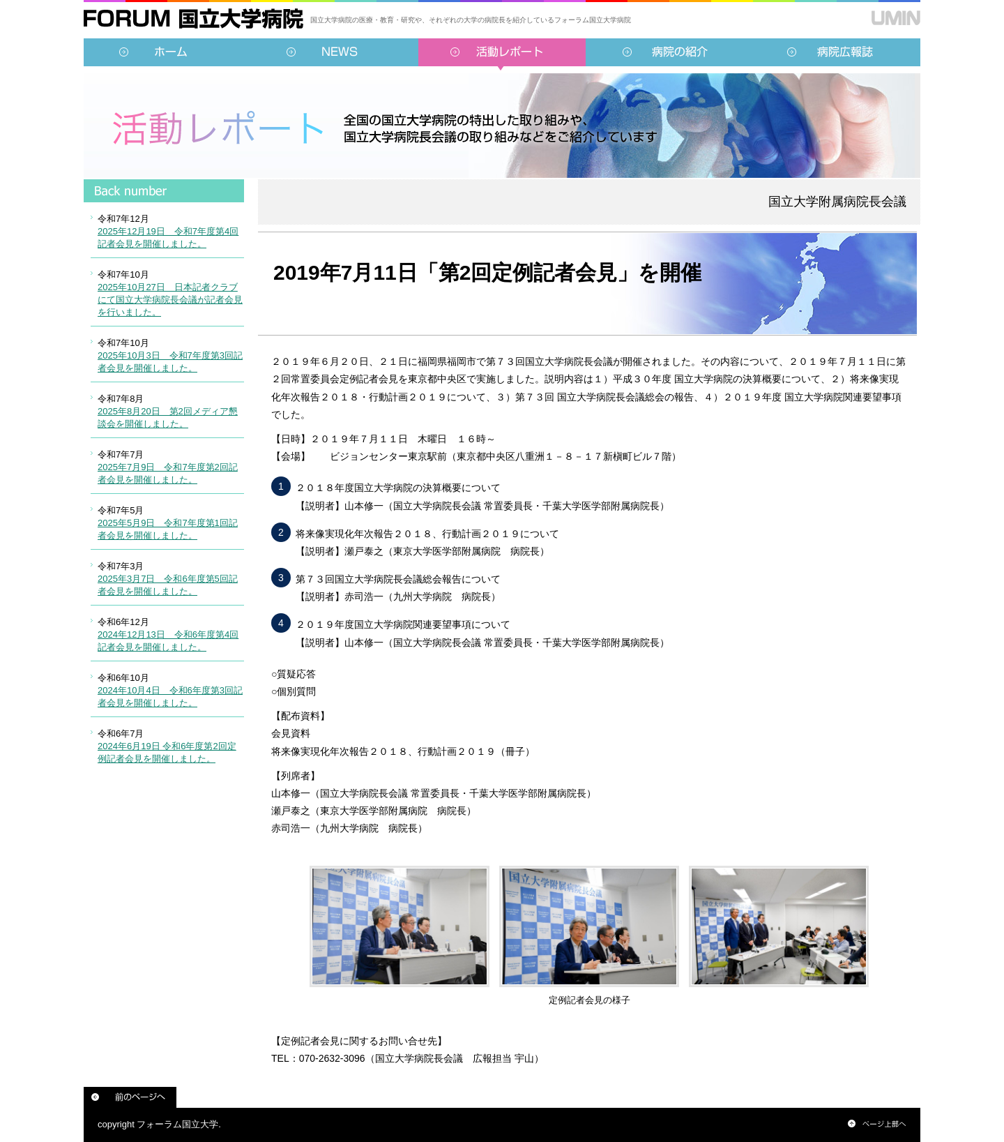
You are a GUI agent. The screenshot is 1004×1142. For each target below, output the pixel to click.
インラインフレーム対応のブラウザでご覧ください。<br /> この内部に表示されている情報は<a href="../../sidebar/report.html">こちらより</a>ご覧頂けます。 (164, 485)
